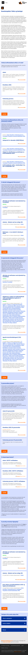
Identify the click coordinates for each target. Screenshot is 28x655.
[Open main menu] (3, 2)
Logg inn (22, 645)
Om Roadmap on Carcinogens (5, 645)
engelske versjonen (17, 651)
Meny (6, 2)
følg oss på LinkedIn (7, 642)
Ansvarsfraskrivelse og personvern (15, 645)
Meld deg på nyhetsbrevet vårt (7, 640)
